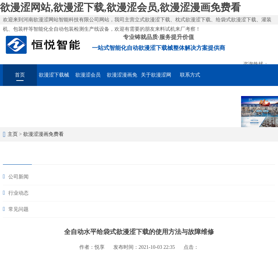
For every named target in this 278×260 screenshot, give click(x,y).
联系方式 (190, 75)
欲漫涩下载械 (54, 75)
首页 (20, 75)
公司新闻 (18, 176)
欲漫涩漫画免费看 (122, 79)
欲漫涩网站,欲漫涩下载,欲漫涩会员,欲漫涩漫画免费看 (120, 7)
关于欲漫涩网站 (156, 79)
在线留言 (224, 95)
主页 (13, 134)
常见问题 (18, 209)
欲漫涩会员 (88, 75)
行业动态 (18, 193)
